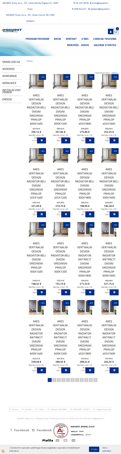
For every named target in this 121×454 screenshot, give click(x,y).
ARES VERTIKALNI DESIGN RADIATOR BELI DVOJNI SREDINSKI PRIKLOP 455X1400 (36, 183)
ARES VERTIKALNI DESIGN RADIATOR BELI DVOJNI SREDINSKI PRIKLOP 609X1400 (36, 109)
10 (91, 380)
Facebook (19, 430)
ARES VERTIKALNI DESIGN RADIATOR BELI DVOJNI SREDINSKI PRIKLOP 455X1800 (84, 109)
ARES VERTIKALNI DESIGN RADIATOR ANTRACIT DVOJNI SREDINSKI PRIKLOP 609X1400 (36, 337)
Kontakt (71, 39)
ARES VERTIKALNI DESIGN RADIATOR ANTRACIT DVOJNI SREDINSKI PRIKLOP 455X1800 (84, 337)
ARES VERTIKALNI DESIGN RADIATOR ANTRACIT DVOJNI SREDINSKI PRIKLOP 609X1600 (108, 259)
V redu (94, 449)
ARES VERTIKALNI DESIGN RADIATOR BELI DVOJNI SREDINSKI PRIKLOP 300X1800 (84, 183)
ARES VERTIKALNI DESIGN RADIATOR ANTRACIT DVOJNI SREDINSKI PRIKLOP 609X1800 (84, 259)
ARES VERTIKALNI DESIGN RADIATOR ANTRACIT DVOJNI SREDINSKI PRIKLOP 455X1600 (108, 337)
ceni (107, 72)
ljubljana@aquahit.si (100, 9)
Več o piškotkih (106, 449)
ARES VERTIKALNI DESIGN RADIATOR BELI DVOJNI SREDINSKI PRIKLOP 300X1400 (36, 257)
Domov (30, 60)
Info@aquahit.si (97, 418)
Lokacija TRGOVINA (104, 39)
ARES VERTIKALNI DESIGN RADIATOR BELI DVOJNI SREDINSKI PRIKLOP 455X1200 (60, 183)
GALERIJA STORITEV (105, 45)
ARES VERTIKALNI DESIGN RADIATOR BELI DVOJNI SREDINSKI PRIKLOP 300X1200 (60, 257)
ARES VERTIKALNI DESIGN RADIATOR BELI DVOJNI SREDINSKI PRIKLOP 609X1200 (60, 109)
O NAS (85, 39)
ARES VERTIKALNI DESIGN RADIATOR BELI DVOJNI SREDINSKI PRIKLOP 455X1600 (108, 109)
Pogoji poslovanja (103, 409)
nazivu (115, 72)
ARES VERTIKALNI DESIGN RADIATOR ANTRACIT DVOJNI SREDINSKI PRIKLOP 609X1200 (60, 337)
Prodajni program (37, 39)
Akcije (57, 39)
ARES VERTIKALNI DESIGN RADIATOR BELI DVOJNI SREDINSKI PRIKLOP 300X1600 (108, 183)
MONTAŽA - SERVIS (78, 45)
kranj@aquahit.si (100, 3)
